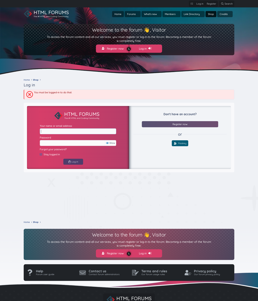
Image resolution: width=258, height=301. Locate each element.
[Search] (226, 4)
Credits (224, 14)
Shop (211, 14)
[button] (138, 14)
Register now (113, 48)
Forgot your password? (53, 149)
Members (170, 14)
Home (118, 14)
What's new (150, 14)
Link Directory (192, 14)
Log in (145, 48)
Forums (131, 14)
